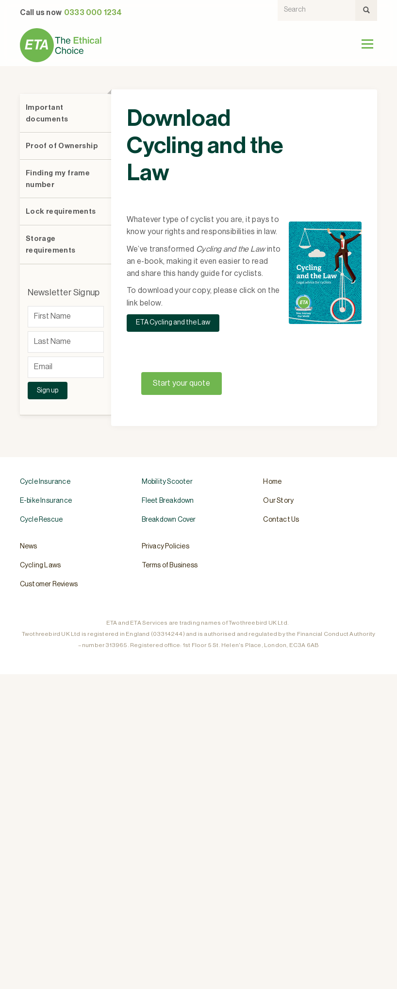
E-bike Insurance (46, 500)
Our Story (278, 500)
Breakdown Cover (169, 519)
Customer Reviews (49, 584)
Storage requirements (51, 244)
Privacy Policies (165, 546)
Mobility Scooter (167, 481)
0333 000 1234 (93, 13)
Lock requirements (61, 211)
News (28, 546)
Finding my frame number (58, 179)
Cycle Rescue (41, 519)
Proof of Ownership (62, 146)
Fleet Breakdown (168, 500)
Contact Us (281, 519)
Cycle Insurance (45, 481)
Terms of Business (170, 565)
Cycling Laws (40, 565)
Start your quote (181, 383)
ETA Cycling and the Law (173, 322)
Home (272, 481)
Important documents (47, 113)
